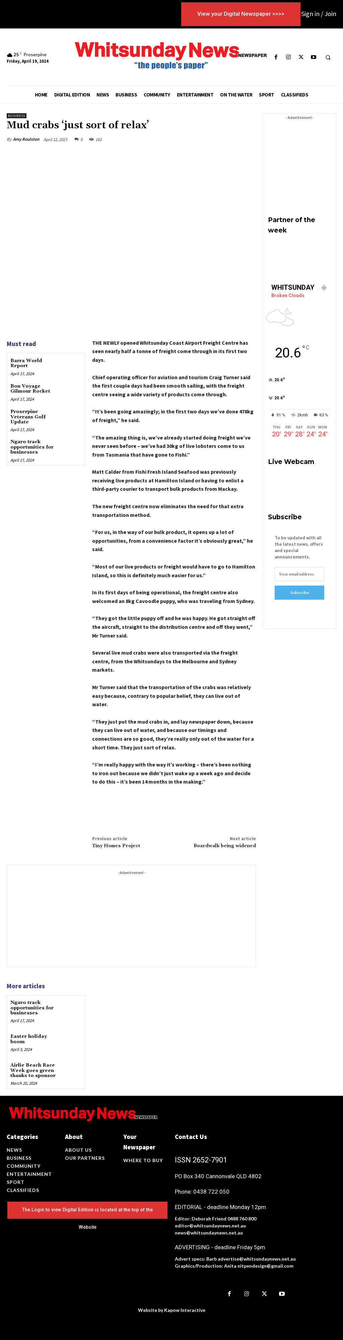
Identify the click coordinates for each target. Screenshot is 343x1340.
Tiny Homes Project (116, 846)
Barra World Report (26, 363)
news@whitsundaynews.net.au (209, 1232)
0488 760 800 (241, 1218)
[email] (299, 574)
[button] (328, 57)
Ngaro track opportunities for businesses (32, 447)
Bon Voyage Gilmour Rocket (30, 388)
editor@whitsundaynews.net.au (210, 1225)
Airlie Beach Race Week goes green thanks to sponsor (33, 1070)
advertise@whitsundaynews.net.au (257, 1259)
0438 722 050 (211, 1191)
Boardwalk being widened (225, 846)
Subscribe (299, 592)
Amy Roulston (26, 139)
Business (16, 115)
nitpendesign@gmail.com (265, 1266)
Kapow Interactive (184, 1310)
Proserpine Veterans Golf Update (28, 417)
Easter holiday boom (28, 1039)
